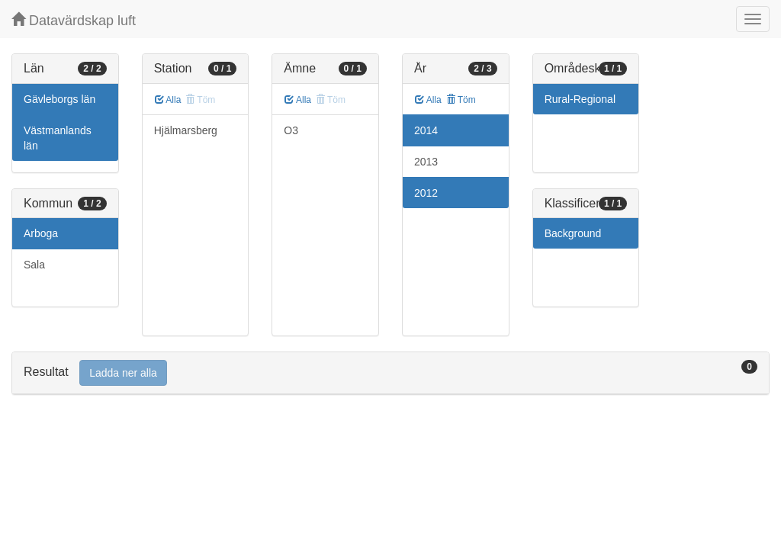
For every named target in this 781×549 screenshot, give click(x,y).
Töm (461, 100)
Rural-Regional (580, 99)
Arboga (41, 233)
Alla (168, 100)
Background (573, 233)
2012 (426, 193)
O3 (291, 130)
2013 (426, 162)
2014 (426, 130)
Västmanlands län (58, 138)
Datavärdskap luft (73, 20)
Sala (34, 264)
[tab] (390, 373)
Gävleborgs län (59, 99)
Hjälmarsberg (185, 130)
